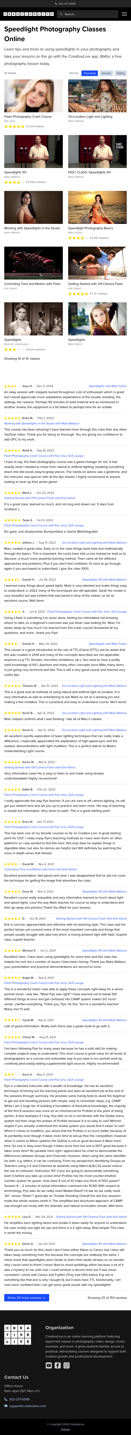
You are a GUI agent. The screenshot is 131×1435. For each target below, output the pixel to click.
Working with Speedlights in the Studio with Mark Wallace (41, 423)
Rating (121, 73)
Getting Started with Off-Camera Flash (95, 283)
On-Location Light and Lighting (90, 116)
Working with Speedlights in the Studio (32, 228)
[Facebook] (57, 1365)
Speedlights (12, 339)
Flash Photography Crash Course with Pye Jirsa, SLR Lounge (44, 456)
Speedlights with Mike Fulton (108, 386)
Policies (65, 1429)
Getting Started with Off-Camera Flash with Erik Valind (39, 498)
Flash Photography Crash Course (28, 116)
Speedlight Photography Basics (90, 228)
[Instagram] (66, 1365)
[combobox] (87, 14)
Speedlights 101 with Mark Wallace (104, 579)
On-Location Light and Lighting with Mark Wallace (94, 542)
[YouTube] (48, 1365)
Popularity (90, 73)
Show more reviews (27, 1297)
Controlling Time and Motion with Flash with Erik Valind (40, 869)
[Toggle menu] (124, 14)
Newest (106, 73)
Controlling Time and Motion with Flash (32, 283)
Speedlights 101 (15, 172)
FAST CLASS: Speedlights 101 (89, 172)
